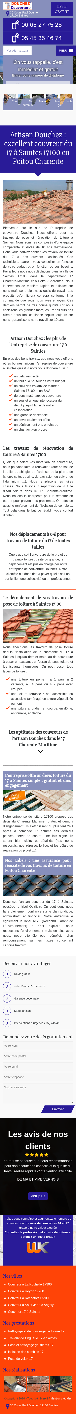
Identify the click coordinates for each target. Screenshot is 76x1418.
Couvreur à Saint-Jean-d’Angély (31, 1305)
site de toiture (58, 1232)
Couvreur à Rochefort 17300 (28, 1298)
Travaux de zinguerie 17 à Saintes (32, 1338)
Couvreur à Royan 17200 (26, 1291)
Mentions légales (61, 1398)
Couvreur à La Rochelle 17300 (30, 1284)
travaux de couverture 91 (43, 1223)
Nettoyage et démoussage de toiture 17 (36, 1331)
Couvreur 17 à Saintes (24, 1311)
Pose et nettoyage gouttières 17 (30, 1345)
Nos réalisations (17, 51)
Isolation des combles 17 (25, 1352)
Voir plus (38, 1196)
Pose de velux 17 (20, 1358)
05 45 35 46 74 (37, 38)
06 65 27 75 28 (37, 25)
